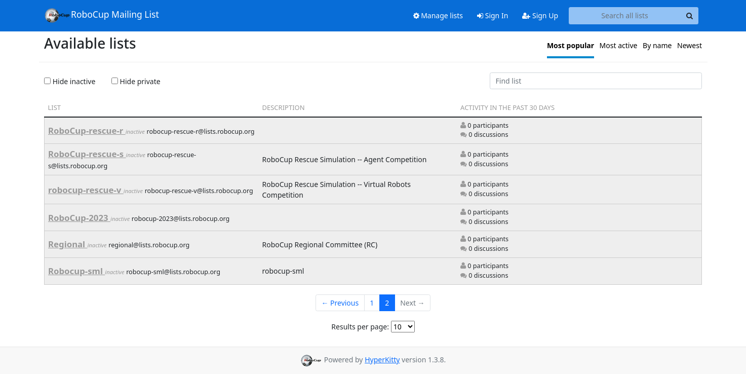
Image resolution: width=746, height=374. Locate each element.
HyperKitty (382, 359)
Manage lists (438, 15)
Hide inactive (69, 81)
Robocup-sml (76, 271)
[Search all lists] (625, 15)
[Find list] (596, 81)
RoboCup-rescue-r (87, 130)
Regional (67, 244)
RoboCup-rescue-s (87, 154)
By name (657, 45)
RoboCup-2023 (79, 217)
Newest (689, 45)
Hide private (136, 81)
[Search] (689, 15)
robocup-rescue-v (86, 190)
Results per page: (360, 326)
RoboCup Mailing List (101, 15)
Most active (619, 45)
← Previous (340, 303)
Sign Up (540, 15)
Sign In (492, 15)
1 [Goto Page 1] (372, 303)
